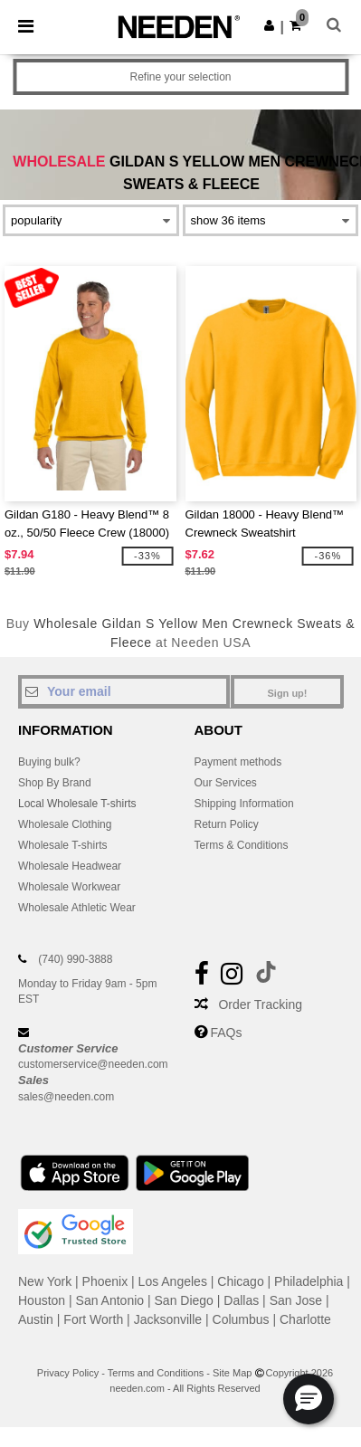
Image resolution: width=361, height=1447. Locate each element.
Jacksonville (168, 1319)
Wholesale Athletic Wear (77, 907)
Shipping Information (244, 803)
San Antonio (110, 1300)
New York (44, 1281)
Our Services (226, 782)
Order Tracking (260, 1004)
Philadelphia (308, 1281)
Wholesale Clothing (64, 824)
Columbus (241, 1319)
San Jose (296, 1300)
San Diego (184, 1300)
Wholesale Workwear (69, 887)
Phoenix (105, 1281)
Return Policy (227, 824)
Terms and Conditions (156, 1372)
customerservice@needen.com (93, 1064)
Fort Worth (93, 1319)
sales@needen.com (66, 1096)
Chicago (240, 1281)
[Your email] (124, 691)
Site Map (232, 1372)
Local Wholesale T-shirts (77, 803)
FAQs (226, 1032)
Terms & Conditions (242, 845)
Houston (41, 1300)
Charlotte (305, 1319)
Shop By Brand (54, 782)
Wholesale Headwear (69, 866)
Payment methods (238, 762)
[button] (269, 25)
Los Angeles (172, 1281)
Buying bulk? (49, 762)
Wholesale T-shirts (62, 845)
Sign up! (288, 693)
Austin (35, 1319)
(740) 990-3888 (75, 959)
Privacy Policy (68, 1372)
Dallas (241, 1300)
